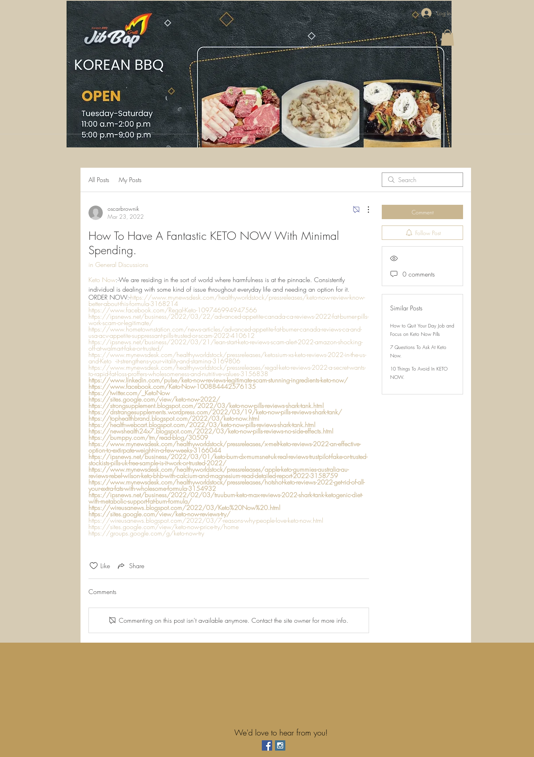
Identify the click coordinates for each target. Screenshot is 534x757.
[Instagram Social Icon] (280, 745)
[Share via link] (130, 566)
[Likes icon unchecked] (93, 566)
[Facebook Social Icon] (267, 745)
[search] (422, 180)
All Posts (98, 179)
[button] (447, 37)
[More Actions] (364, 209)
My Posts (130, 179)
